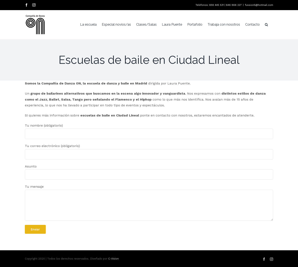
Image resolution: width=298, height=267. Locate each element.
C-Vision (113, 258)
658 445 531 (216, 5)
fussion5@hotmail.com (259, 5)
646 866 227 (234, 5)
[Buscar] (266, 24)
